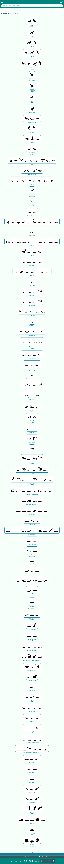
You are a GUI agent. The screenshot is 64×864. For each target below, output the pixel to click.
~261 (32, 348)
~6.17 (32, 26)
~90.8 (32, 80)
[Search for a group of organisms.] (32, 5)
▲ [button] (32, 854)
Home (2, 10)
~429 (32, 606)
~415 (32, 595)
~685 (32, 813)
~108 (32, 91)
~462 (32, 619)
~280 (32, 401)
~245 (32, 102)
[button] (46, 856)
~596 (32, 701)
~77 (32, 69)
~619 (32, 732)
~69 (32, 57)
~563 (32, 640)
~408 (32, 484)
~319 (32, 422)
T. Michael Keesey (17, 861)
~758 (32, 834)
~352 (32, 463)
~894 (32, 848)
